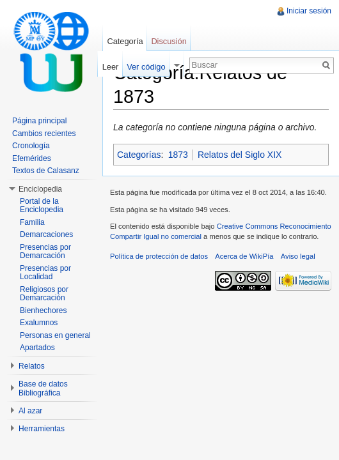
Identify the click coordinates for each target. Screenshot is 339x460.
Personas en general (55, 335)
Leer (110, 67)
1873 (178, 155)
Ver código (146, 67)
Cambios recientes (43, 133)
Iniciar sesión (309, 10)
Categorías (139, 155)
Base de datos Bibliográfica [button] (43, 388)
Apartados (37, 347)
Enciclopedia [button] (40, 189)
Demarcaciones (46, 234)
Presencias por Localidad (45, 273)
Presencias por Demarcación (45, 252)
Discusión (168, 41)
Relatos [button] (32, 366)
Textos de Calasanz (45, 170)
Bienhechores (43, 310)
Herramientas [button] (42, 428)
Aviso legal (298, 256)
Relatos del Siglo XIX (240, 155)
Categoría (125, 41)
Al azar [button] (30, 410)
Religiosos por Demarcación (44, 294)
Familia (32, 222)
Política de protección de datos (159, 256)
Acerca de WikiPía (244, 256)
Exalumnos (39, 322)
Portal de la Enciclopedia (41, 206)
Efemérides (31, 158)
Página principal (39, 120)
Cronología (31, 145)
